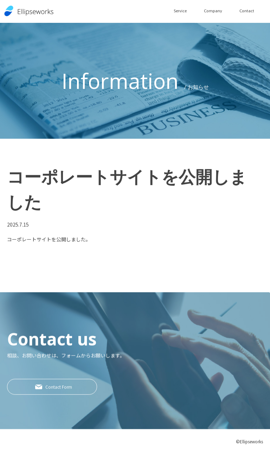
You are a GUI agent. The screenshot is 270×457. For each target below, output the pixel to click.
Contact (245, 10)
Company (209, 10)
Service (173, 10)
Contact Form (63, 391)
